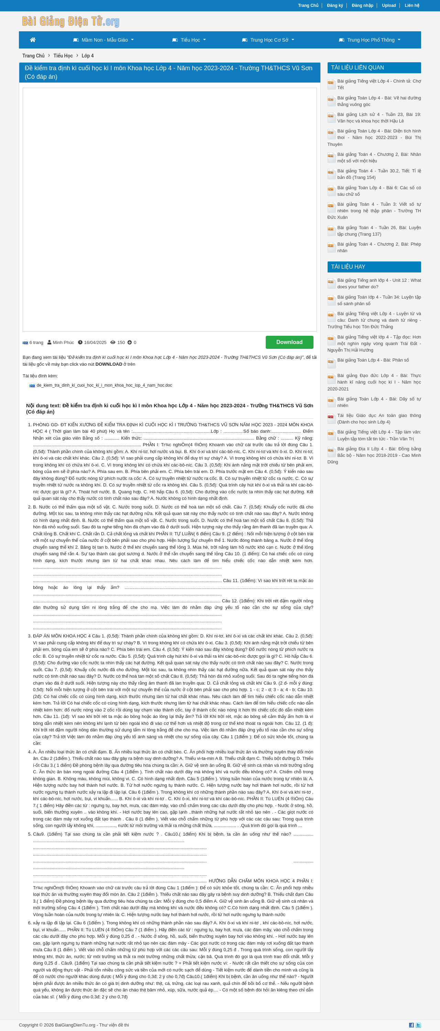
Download (289, 342)
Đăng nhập (362, 5)
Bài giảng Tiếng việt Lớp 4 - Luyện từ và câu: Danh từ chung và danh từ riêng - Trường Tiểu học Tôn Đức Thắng (374, 320)
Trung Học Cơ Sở (265, 40)
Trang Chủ (308, 5)
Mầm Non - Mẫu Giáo (100, 40)
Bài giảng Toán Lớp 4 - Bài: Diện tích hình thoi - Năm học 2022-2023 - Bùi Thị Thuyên (374, 137)
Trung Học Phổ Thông (367, 40)
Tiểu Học (186, 40)
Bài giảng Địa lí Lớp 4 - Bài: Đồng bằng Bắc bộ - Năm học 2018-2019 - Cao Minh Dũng (374, 455)
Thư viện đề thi (114, 1025)
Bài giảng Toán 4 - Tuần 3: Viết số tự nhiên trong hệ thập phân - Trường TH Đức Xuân (374, 211)
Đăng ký (335, 5)
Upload (389, 5)
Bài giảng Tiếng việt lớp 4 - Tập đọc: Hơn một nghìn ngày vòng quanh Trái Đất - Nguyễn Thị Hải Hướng (374, 343)
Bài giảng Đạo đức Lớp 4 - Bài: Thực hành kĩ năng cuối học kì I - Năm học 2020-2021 (374, 382)
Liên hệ (412, 5)
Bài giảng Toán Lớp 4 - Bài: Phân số (373, 360)
